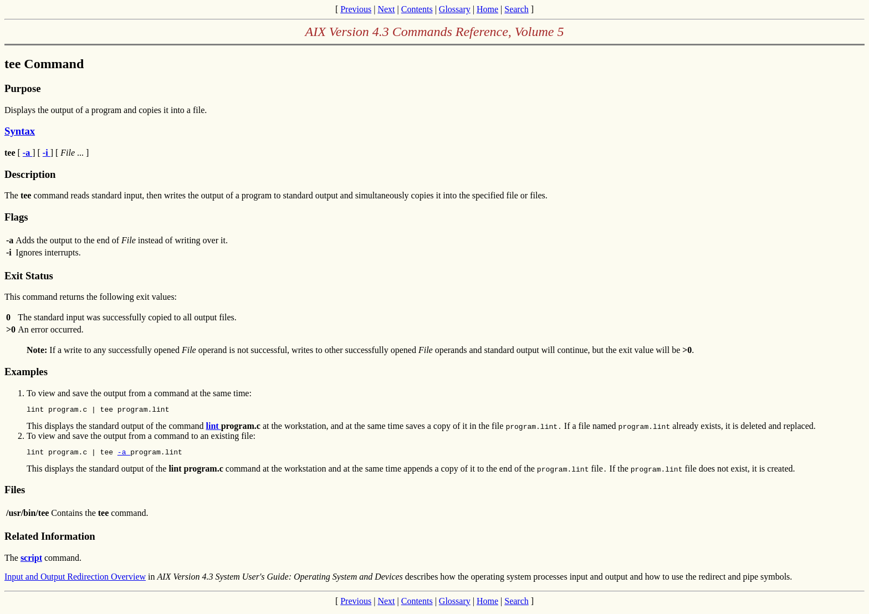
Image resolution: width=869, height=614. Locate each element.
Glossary (455, 9)
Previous (355, 9)
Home (487, 9)
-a (123, 455)
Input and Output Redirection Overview (75, 580)
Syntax (19, 131)
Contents (417, 9)
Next (386, 9)
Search (516, 9)
